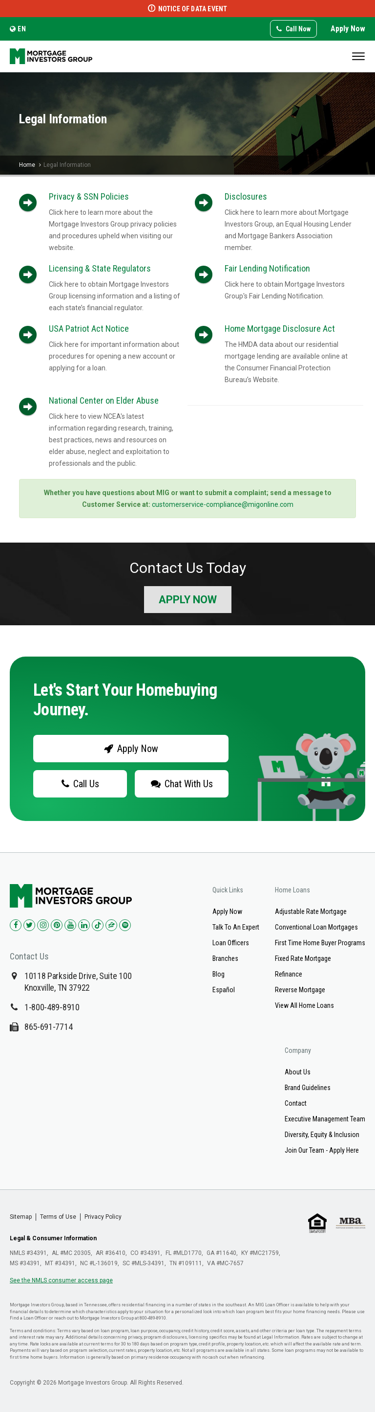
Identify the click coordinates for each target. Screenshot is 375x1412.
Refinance (288, 974)
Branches (225, 958)
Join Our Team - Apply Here (322, 1150)
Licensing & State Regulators (100, 268)
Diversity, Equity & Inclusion (322, 1135)
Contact (296, 1103)
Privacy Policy (103, 1216)
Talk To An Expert (235, 927)
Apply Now (348, 28)
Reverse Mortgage (300, 990)
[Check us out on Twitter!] (29, 925)
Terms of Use (58, 1216)
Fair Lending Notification (267, 268)
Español (223, 990)
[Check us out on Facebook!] (15, 925)
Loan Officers (230, 943)
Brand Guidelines (308, 1088)
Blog (218, 974)
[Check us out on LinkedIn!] (84, 925)
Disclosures (246, 196)
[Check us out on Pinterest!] (56, 925)
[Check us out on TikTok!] (98, 925)
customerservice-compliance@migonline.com (222, 504)
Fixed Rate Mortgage (303, 958)
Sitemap (21, 1216)
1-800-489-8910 (52, 1007)
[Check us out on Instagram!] (43, 925)
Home (27, 164)
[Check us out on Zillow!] (111, 925)
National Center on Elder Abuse (104, 400)
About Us (298, 1072)
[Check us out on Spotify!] (125, 925)
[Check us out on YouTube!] (70, 925)
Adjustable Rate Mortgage (311, 911)
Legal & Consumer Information (53, 1238)
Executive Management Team (325, 1119)
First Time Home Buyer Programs (320, 943)
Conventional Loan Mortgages (316, 927)
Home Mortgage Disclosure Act (280, 328)
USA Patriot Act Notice (89, 328)
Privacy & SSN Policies (89, 196)
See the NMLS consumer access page (61, 1280)
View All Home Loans (304, 1005)
